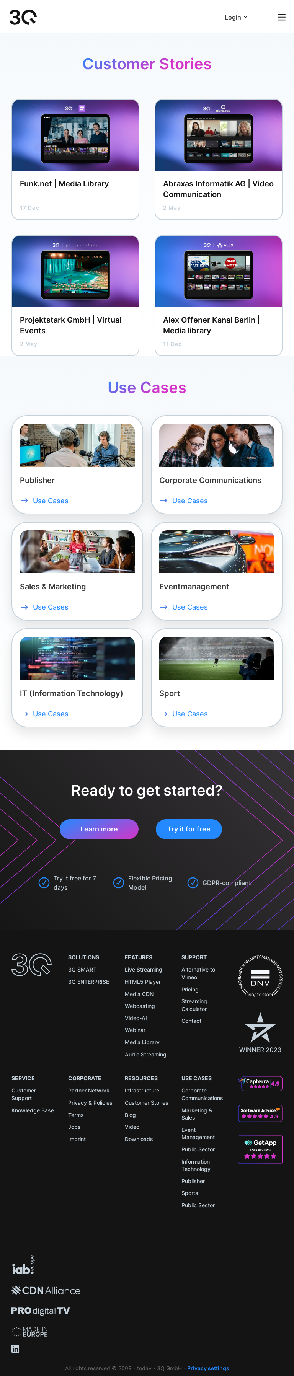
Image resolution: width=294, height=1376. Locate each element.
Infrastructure (142, 1090)
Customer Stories (146, 1102)
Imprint (77, 1139)
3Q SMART (82, 969)
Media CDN (139, 994)
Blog (130, 1115)
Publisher (193, 1181)
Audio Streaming (146, 1054)
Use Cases (51, 501)
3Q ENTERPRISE (88, 981)
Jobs (74, 1126)
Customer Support (23, 1094)
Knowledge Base (32, 1110)
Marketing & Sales (196, 1114)
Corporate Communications (202, 1094)
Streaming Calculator (194, 1005)
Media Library (142, 1042)
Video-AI (136, 1018)
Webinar (135, 1030)
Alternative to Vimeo (198, 973)
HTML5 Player (143, 981)
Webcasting (140, 1006)
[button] (236, 17)
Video (132, 1126)
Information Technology (196, 1165)
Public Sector (198, 1149)
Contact (191, 1020)
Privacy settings (208, 1368)
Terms (76, 1115)
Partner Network (88, 1090)
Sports (189, 1193)
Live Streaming (143, 969)
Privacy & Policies (90, 1102)
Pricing (190, 989)
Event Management (198, 1134)
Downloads (139, 1139)
